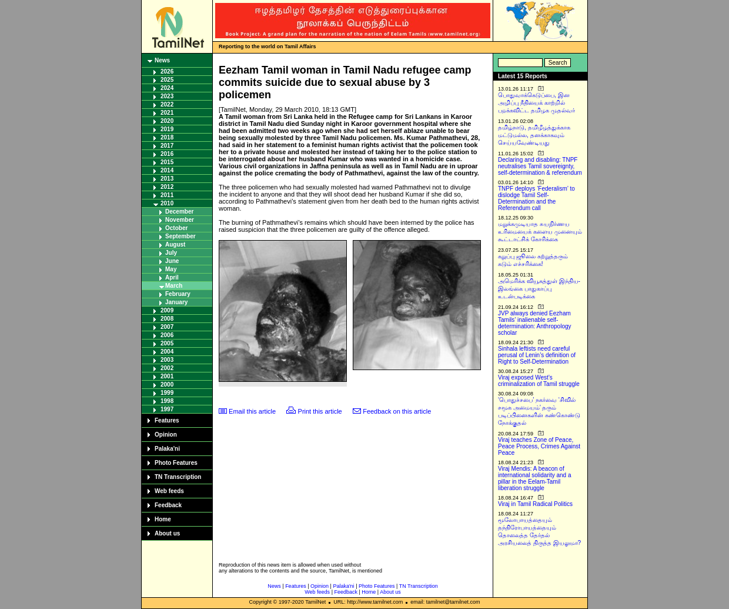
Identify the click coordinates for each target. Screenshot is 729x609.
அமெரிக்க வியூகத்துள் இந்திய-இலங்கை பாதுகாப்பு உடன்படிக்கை (539, 288)
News (162, 60)
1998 (166, 401)
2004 (166, 351)
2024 (166, 88)
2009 (166, 310)
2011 (166, 195)
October (176, 228)
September (180, 236)
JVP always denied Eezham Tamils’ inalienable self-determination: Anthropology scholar (534, 323)
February (177, 294)
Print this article (320, 411)
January (176, 302)
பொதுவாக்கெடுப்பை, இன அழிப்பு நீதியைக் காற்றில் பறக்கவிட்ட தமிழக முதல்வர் (536, 103)
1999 (166, 393)
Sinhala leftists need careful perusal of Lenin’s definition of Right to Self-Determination (537, 355)
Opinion (166, 434)
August (175, 244)
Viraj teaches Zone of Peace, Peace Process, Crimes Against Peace (539, 446)
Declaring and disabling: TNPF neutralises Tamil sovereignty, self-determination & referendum (540, 166)
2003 (166, 360)
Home (163, 519)
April (172, 277)
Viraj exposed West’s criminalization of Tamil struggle (539, 380)
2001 (166, 376)
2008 (166, 318)
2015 (166, 162)
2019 (166, 129)
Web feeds (169, 491)
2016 (166, 154)
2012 (166, 187)
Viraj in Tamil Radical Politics (535, 504)
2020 (166, 121)
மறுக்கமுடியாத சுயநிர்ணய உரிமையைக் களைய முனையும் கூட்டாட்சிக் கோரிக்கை (540, 231)
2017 (166, 145)
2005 (166, 343)
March (173, 285)
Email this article (252, 411)
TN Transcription (178, 477)
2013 (166, 178)
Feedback (168, 505)
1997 (166, 409)
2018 (166, 137)
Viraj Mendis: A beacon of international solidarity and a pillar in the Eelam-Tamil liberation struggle (534, 478)
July (171, 252)
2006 (166, 335)
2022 (166, 104)
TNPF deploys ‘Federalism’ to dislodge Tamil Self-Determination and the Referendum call (536, 198)
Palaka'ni (167, 448)
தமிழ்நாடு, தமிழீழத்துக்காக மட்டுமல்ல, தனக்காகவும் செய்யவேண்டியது (534, 135)
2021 (166, 112)
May (170, 269)
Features (167, 420)
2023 (166, 96)
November (179, 220)
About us (167, 533)
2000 (166, 384)
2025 (166, 79)
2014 (166, 170)
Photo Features (176, 463)
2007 (166, 327)
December (179, 211)
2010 (166, 203)
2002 (166, 368)
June (172, 261)
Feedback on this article (397, 411)
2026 (166, 71)
